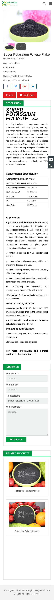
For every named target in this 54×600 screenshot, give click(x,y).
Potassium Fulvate (21, 80)
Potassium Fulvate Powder (27, 491)
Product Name (13, 396)
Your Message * (14, 407)
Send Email (27, 95)
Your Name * (12, 373)
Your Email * (12, 385)
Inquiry (9, 95)
